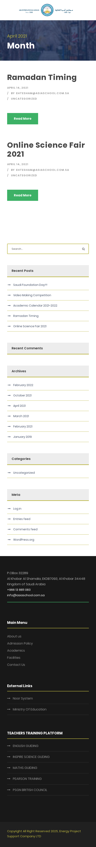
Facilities (13, 657)
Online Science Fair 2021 (46, 149)
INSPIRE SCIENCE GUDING (31, 756)
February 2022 (23, 385)
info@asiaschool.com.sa (26, 595)
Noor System (23, 698)
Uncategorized (24, 99)
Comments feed (25, 529)
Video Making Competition (32, 295)
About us (14, 636)
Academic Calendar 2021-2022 (35, 305)
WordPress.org (23, 540)
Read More (22, 118)
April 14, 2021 (17, 88)
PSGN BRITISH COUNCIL (30, 790)
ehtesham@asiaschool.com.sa (42, 93)
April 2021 (19, 406)
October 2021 (22, 395)
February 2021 (22, 426)
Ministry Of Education (29, 709)
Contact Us (16, 664)
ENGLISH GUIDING (26, 746)
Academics (16, 650)
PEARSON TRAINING (27, 778)
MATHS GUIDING (25, 767)
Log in (17, 509)
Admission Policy (20, 643)
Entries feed (21, 519)
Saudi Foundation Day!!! (30, 285)
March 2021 (21, 416)
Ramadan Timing (42, 77)
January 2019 (22, 437)
